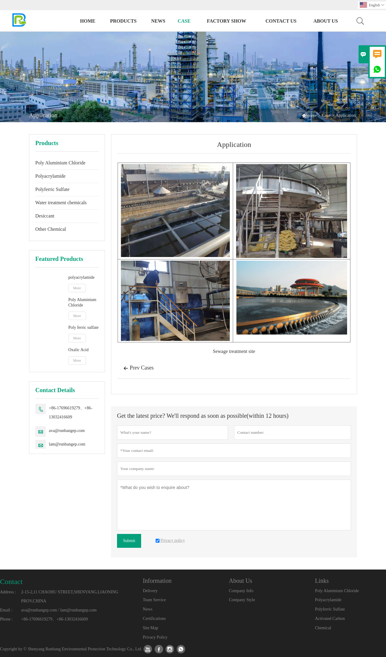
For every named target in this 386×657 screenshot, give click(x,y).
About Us (325, 21)
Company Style (242, 600)
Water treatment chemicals (61, 202)
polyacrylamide (81, 277)
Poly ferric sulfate (83, 327)
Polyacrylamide (50, 176)
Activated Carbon (330, 618)
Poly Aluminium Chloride (60, 162)
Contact (11, 582)
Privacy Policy (155, 637)
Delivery (150, 591)
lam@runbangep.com (67, 444)
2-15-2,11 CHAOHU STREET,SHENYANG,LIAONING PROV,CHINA (69, 596)
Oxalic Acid (78, 350)
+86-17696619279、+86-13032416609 (70, 412)
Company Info (241, 591)
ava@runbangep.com (67, 430)
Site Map (150, 628)
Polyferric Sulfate (52, 189)
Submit (129, 540)
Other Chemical (50, 229)
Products (123, 21)
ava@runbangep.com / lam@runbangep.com (58, 610)
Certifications (154, 618)
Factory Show (226, 21)
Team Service (154, 600)
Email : (6, 610)
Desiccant (44, 215)
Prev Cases (138, 368)
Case (184, 21)
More (77, 288)
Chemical (323, 628)
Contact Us (280, 21)
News (158, 21)
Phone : (6, 619)
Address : (8, 592)
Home (88, 21)
